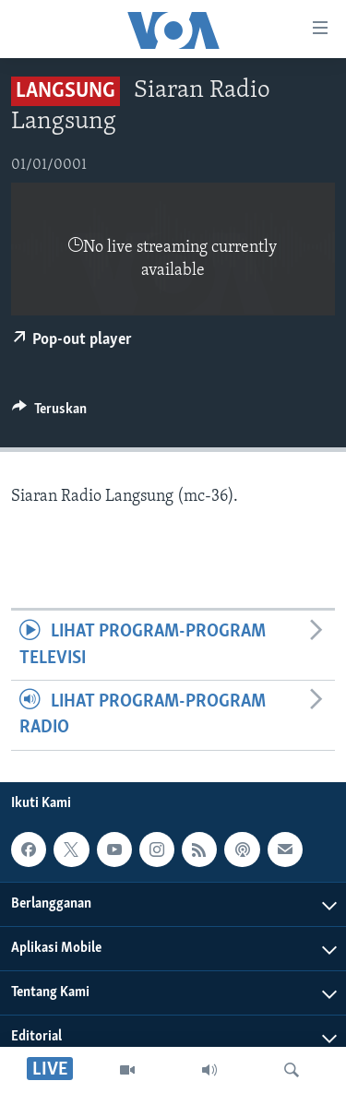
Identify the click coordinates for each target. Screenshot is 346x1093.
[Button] (49, 413)
